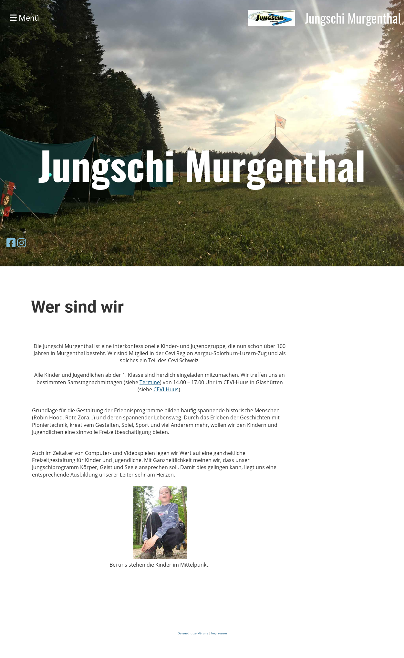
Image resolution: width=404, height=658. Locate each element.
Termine (150, 382)
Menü (24, 18)
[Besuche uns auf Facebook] (11, 243)
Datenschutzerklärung (193, 633)
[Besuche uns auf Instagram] (21, 243)
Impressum (219, 633)
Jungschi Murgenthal (353, 18)
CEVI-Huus (166, 389)
